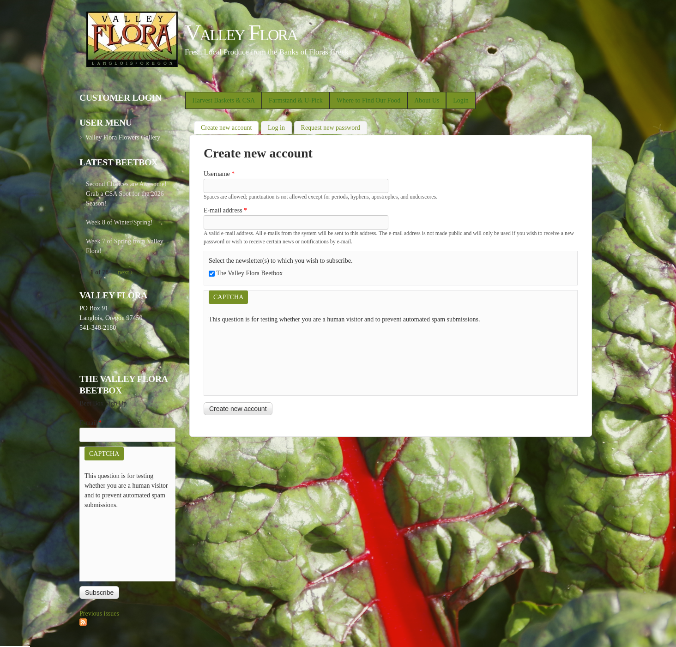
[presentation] (246, 357)
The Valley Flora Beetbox (249, 273)
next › (125, 272)
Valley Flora (241, 32)
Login (460, 100)
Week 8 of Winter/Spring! (119, 222)
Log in (276, 127)
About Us (426, 100)
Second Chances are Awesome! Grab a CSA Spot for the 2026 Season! (126, 194)
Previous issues (99, 613)
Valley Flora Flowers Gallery (122, 137)
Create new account (230, 126)
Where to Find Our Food (368, 100)
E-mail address (225, 210)
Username (219, 173)
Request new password (330, 127)
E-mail (90, 422)
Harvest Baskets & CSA (223, 100)
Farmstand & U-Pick (296, 100)
